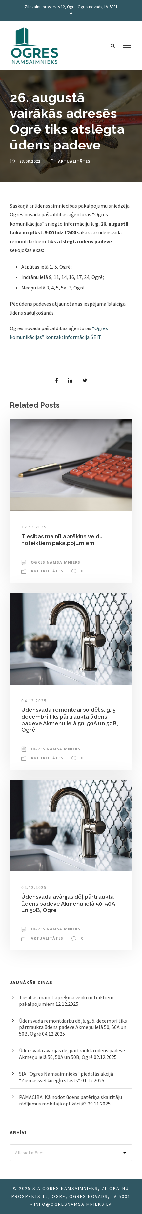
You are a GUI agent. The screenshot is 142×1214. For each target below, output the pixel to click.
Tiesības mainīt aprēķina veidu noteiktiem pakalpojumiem (62, 539)
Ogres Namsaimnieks (55, 562)
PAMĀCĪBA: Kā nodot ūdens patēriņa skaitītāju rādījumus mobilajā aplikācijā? (70, 1100)
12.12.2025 (34, 527)
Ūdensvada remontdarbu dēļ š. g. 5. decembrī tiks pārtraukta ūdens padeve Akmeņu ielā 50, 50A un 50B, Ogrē (69, 720)
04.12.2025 (34, 701)
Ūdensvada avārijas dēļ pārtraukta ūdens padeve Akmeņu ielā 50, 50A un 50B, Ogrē (68, 903)
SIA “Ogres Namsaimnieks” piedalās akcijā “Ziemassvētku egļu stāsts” (66, 1077)
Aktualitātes (74, 161)
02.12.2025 (34, 887)
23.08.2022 (29, 161)
